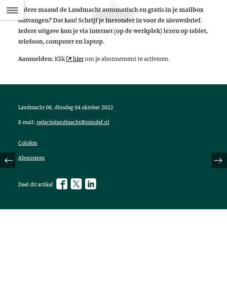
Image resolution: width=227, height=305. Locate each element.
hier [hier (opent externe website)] (78, 58)
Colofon (27, 143)
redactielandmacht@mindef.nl (72, 122)
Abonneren (31, 157)
